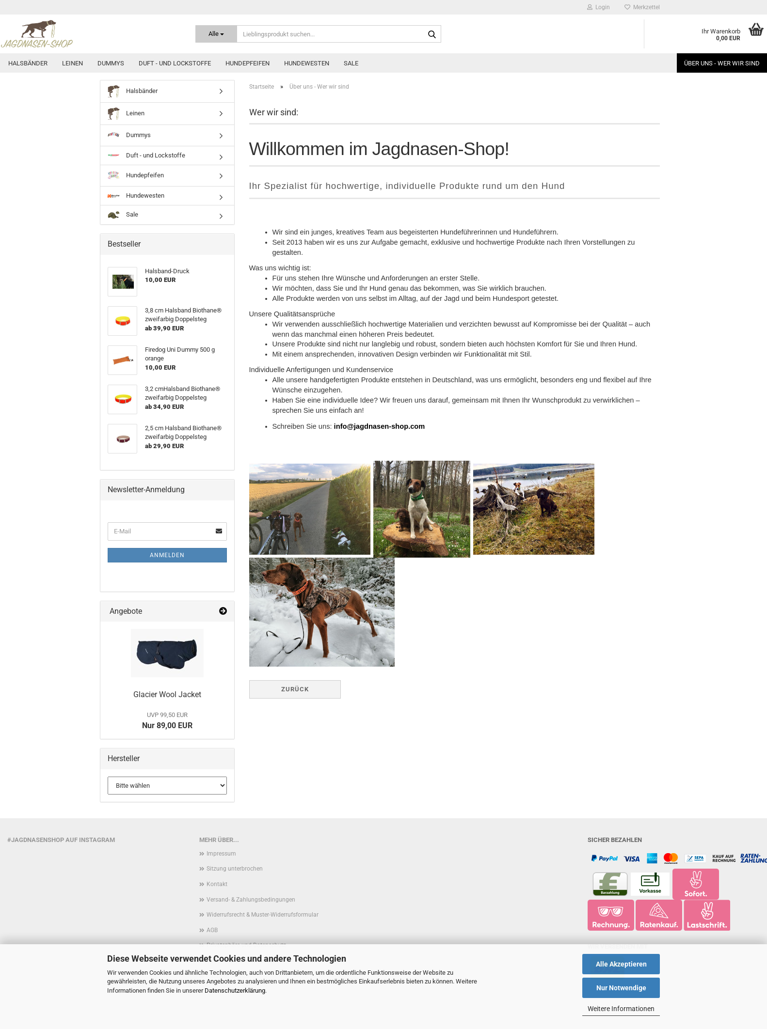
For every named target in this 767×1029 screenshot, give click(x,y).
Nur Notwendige (621, 988)
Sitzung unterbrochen (235, 868)
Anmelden (167, 555)
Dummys (110, 63)
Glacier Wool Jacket (167, 694)
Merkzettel (642, 7)
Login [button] (598, 7)
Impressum (221, 853)
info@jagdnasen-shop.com (379, 427)
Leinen (72, 63)
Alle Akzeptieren (621, 964)
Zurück (295, 689)
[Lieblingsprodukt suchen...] (216, 34)
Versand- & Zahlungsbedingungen (251, 899)
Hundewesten (306, 63)
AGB (212, 930)
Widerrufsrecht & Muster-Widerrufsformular (263, 914)
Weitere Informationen (621, 1009)
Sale (351, 63)
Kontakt (217, 884)
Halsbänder (28, 63)
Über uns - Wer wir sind (722, 63)
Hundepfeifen (247, 63)
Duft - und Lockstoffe (175, 63)
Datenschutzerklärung (235, 990)
